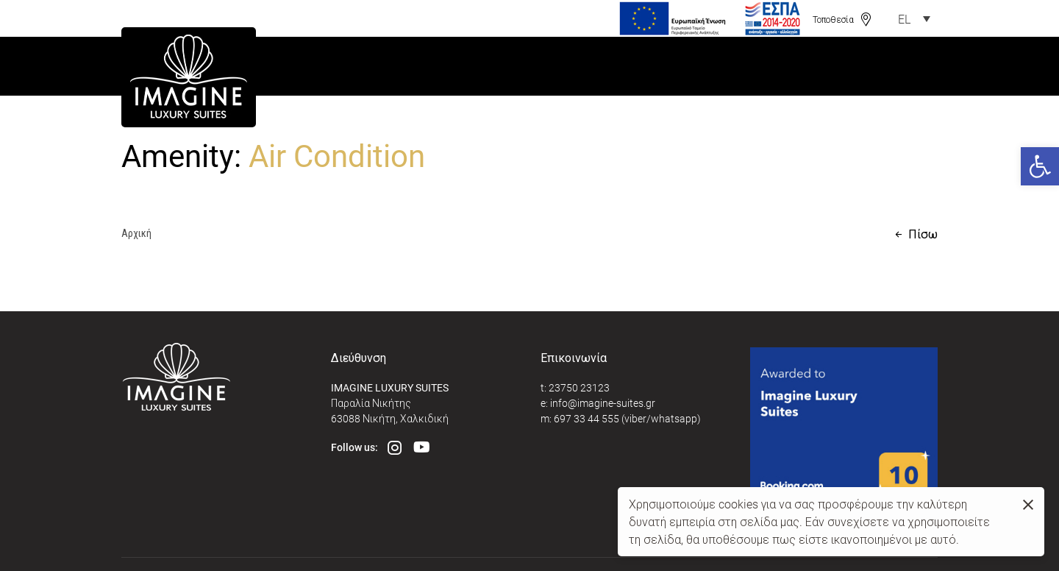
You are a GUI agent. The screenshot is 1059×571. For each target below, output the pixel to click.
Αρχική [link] (136, 233)
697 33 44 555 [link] (586, 418)
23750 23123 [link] (579, 387)
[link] (1040, 166)
